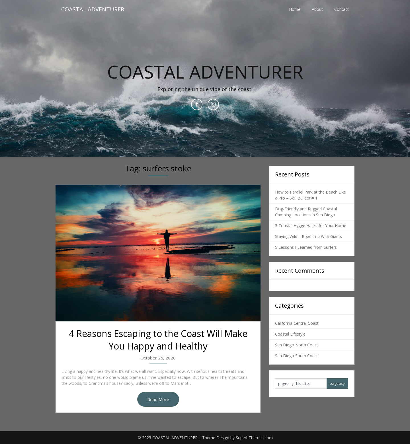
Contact (341, 9)
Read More (158, 399)
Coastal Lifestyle (290, 334)
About (317, 9)
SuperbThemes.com (254, 437)
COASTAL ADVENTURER (92, 9)
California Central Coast (297, 323)
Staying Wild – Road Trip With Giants (308, 236)
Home (294, 9)
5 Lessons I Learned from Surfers (306, 247)
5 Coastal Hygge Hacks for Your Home (310, 225)
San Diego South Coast (296, 355)
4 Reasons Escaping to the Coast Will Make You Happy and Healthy (158, 339)
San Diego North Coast (296, 345)
